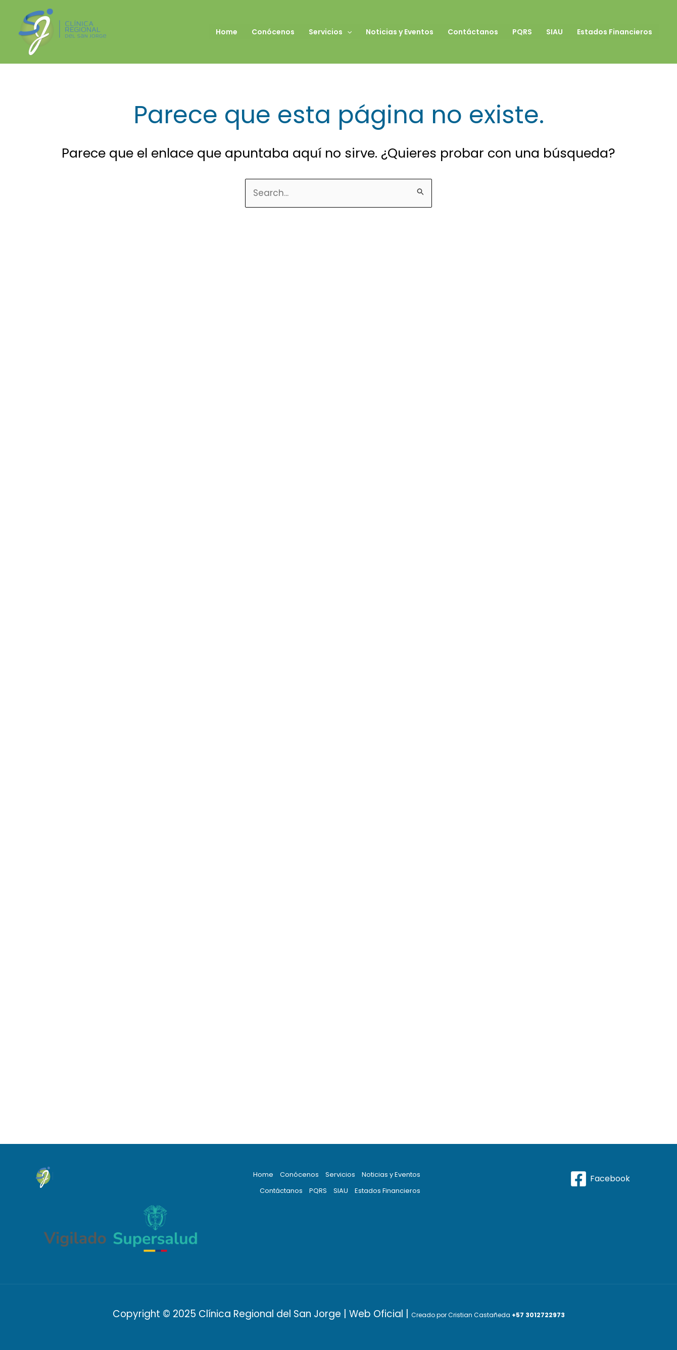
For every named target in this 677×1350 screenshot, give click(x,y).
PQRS (522, 32)
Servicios (330, 31)
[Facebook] (600, 1179)
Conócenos (273, 32)
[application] (347, 31)
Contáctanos (473, 32)
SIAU (554, 32)
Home (226, 32)
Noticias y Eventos (399, 32)
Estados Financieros (614, 32)
